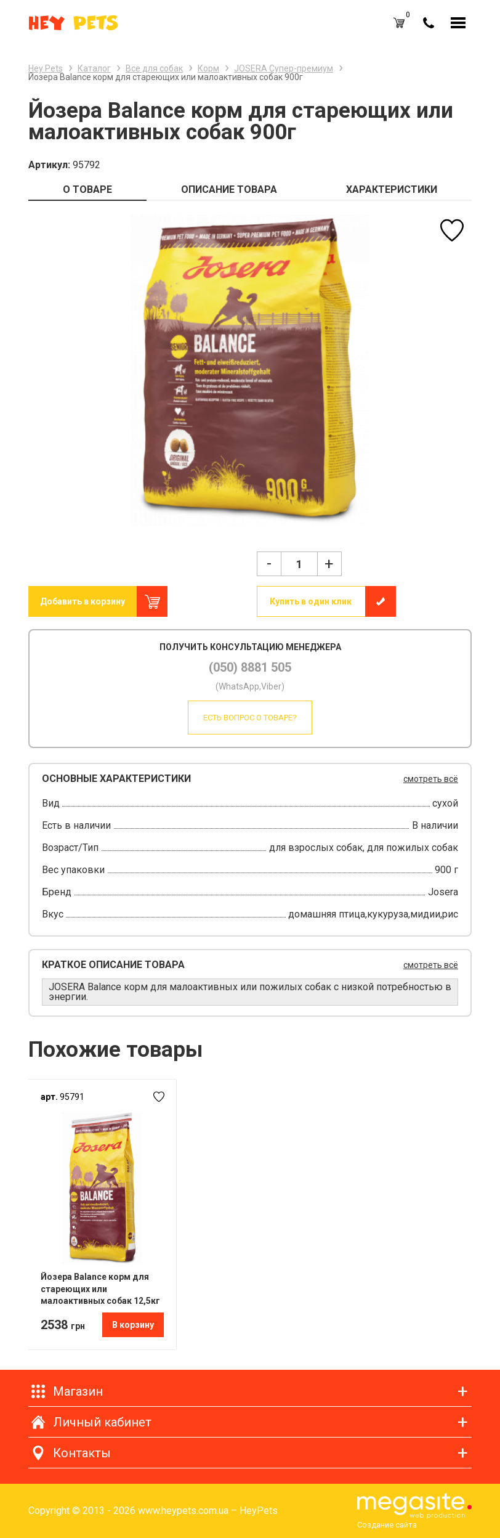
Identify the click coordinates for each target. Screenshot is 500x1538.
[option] (250, 370)
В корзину (133, 1325)
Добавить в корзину (82, 601)
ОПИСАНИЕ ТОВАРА (229, 189)
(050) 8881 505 (250, 667)
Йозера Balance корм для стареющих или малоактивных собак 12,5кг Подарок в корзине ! (100, 1289)
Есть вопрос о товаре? (250, 717)
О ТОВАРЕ (87, 189)
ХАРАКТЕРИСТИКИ (391, 189)
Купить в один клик (311, 601)
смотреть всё (430, 779)
